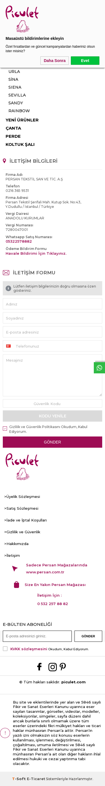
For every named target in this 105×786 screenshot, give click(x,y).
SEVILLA (17, 95)
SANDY (15, 102)
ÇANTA (13, 128)
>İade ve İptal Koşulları (25, 520)
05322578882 (19, 241)
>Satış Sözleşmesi (21, 508)
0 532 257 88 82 (52, 603)
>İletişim (12, 555)
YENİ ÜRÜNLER (22, 120)
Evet (85, 60)
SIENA (14, 87)
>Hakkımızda (16, 543)
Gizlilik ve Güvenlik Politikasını (34, 427)
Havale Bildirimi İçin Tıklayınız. (36, 253)
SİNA (13, 79)
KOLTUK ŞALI (20, 144)
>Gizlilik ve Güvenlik (22, 532)
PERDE (13, 136)
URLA (14, 71)
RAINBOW (19, 110)
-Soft (19, 778)
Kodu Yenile (52, 416)
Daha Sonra (55, 60)
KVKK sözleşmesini (28, 649)
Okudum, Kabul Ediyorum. (46, 649)
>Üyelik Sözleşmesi (22, 496)
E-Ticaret (36, 778)
